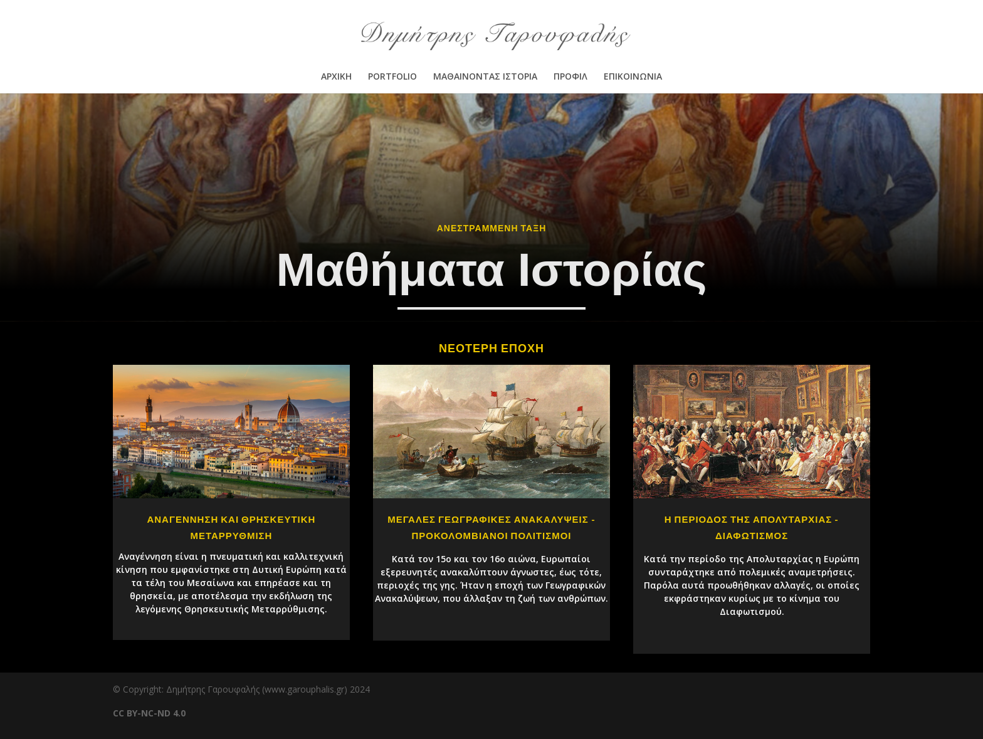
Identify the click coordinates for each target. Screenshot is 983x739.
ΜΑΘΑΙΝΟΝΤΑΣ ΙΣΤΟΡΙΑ (485, 77)
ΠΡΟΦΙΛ (570, 77)
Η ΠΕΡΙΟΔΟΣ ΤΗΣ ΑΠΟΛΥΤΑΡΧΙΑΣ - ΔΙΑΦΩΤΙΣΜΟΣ (752, 528)
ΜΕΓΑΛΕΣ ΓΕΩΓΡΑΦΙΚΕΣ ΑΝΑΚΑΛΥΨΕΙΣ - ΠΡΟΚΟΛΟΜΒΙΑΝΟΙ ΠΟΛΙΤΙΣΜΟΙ (491, 528)
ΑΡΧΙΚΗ (336, 77)
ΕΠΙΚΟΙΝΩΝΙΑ (633, 77)
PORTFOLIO (392, 77)
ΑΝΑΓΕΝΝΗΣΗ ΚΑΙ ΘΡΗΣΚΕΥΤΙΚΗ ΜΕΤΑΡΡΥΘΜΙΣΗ (231, 528)
